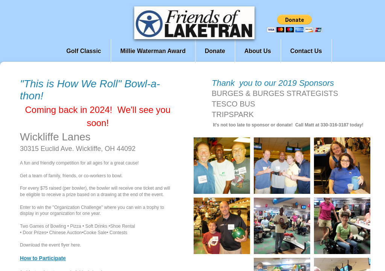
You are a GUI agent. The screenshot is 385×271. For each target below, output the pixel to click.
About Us (257, 51)
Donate (215, 51)
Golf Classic (84, 51)
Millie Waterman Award (153, 51)
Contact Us (306, 51)
